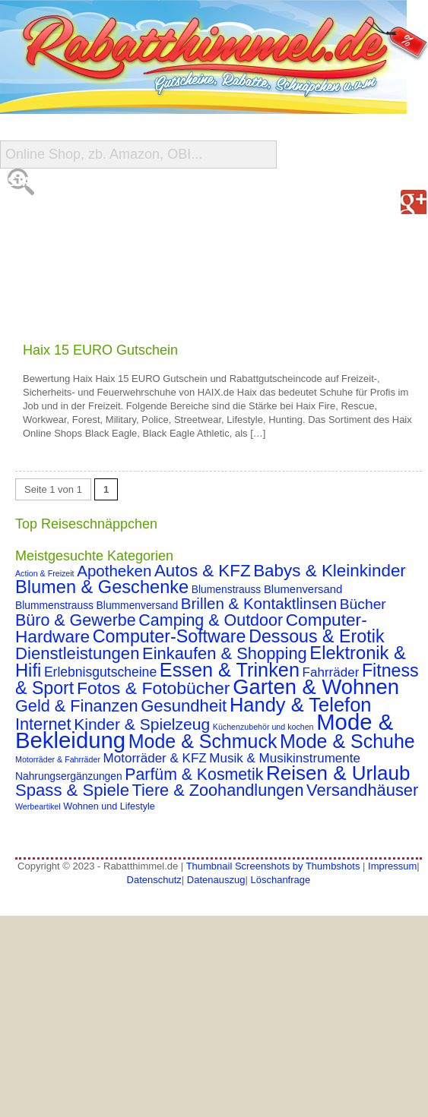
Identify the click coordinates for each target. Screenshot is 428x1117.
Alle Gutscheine (65, 212)
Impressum (392, 866)
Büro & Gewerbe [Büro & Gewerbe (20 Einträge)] (75, 620)
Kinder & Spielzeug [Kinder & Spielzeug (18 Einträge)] (142, 724)
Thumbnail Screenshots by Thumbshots (273, 866)
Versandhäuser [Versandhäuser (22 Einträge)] (362, 790)
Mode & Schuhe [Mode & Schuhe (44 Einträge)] (347, 741)
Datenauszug (216, 879)
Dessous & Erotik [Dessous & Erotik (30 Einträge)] (316, 636)
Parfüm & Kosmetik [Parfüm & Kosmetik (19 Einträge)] (194, 774)
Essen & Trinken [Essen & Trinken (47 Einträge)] (230, 669)
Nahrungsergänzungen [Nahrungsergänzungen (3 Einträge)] (68, 776)
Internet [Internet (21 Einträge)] (43, 724)
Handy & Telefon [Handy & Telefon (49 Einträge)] (301, 704)
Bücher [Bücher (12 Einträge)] (363, 604)
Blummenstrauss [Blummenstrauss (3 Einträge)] (54, 605)
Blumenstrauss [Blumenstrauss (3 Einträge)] (226, 589)
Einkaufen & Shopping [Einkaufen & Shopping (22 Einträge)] (224, 653)
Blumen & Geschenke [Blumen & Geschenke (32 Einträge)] (102, 587)
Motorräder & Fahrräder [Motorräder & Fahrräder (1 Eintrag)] (57, 759)
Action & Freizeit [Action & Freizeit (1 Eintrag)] (45, 573)
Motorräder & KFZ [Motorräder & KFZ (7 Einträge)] (155, 758)
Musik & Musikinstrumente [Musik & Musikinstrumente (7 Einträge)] (284, 758)
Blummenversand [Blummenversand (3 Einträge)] (138, 605)
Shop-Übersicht (62, 242)
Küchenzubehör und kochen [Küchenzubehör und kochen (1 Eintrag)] (263, 726)
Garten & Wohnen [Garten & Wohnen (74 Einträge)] (316, 687)
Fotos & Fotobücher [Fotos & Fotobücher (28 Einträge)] (153, 688)
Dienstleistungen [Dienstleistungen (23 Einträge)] (77, 653)
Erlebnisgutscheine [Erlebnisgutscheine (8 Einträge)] (100, 672)
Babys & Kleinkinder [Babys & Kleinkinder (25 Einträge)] (329, 570)
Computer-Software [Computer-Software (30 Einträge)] (169, 636)
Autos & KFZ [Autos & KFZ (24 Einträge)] (202, 570)
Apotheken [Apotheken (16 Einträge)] (114, 570)
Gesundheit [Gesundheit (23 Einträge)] (184, 705)
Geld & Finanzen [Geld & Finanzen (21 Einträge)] (76, 705)
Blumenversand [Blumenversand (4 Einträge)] (303, 589)
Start (27, 181)
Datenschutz (154, 879)
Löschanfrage (280, 879)
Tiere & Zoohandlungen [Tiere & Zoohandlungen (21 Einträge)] (218, 790)
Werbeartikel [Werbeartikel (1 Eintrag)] (38, 806)
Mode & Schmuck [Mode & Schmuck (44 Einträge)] (202, 741)
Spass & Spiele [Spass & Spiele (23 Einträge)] (72, 790)
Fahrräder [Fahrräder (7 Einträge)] (331, 672)
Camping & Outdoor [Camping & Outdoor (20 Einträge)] (210, 620)
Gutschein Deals (66, 303)
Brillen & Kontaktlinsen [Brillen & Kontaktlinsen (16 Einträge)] (259, 603)
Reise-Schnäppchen (75, 273)
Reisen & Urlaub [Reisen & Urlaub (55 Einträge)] (338, 773)
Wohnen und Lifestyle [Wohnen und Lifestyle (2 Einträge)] (109, 806)
